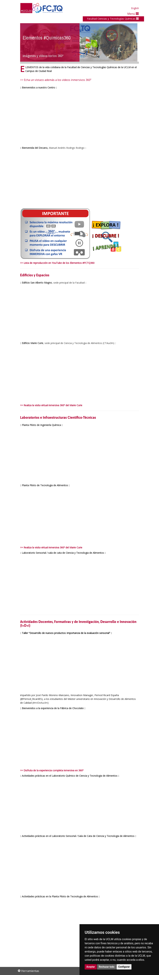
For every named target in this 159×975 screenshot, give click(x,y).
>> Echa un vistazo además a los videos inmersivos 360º (55, 80)
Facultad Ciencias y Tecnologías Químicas (113, 18)
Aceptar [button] (90, 966)
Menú (133, 14)
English (135, 8)
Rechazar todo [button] (106, 966)
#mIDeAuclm (40, 702)
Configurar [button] (124, 966)
